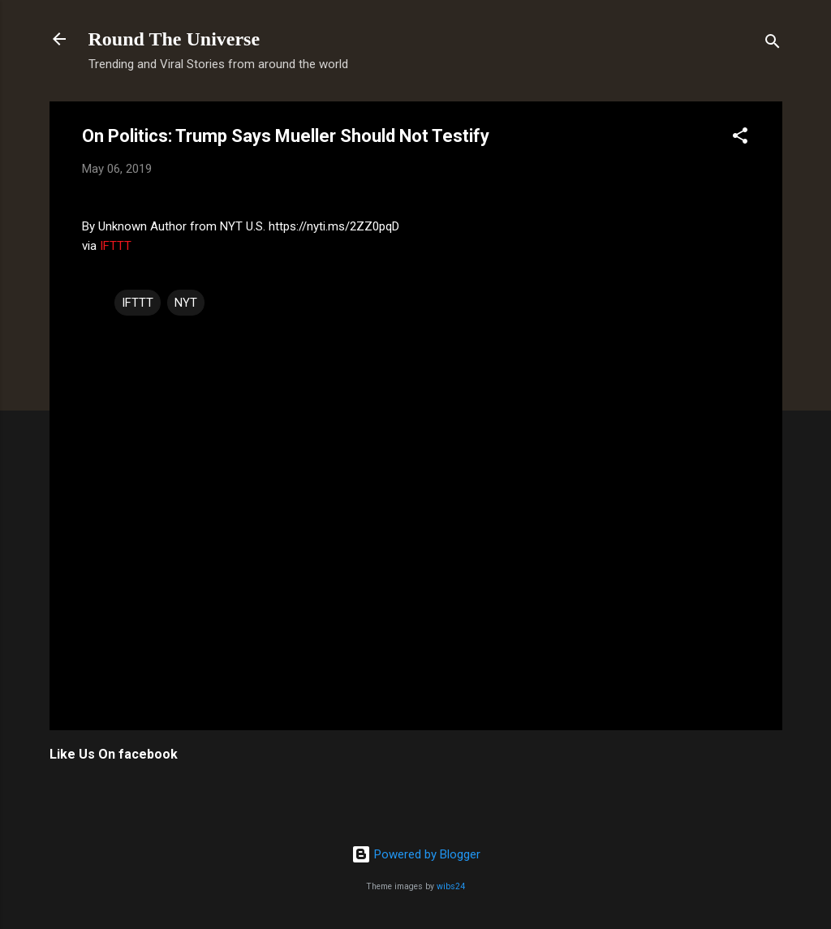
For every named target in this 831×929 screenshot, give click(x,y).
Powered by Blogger (415, 854)
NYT (185, 302)
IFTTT (115, 246)
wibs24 (451, 886)
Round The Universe (174, 38)
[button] (740, 138)
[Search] (772, 44)
